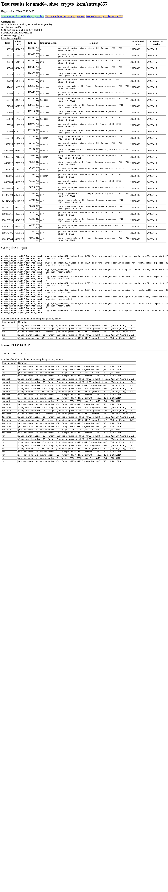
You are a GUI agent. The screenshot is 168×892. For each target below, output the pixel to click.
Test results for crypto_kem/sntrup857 (104, 16)
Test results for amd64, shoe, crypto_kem (65, 16)
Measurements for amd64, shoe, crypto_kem (22, 16)
